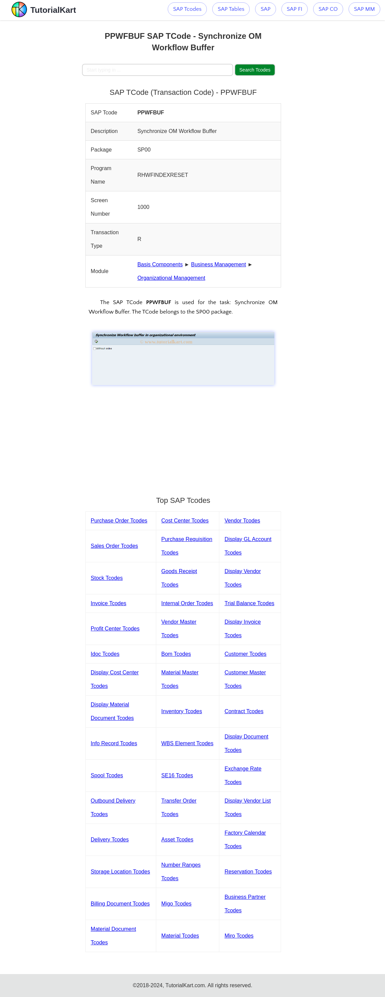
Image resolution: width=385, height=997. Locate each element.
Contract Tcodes (243, 711)
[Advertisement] (41, 121)
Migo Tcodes (176, 904)
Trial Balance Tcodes (249, 603)
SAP (265, 9)
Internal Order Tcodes (187, 603)
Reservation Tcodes (248, 871)
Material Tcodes (180, 936)
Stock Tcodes (107, 578)
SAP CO (328, 9)
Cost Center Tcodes (185, 520)
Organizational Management (171, 278)
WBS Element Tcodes (187, 743)
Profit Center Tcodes (115, 628)
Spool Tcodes (107, 775)
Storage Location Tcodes (120, 871)
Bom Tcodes (176, 654)
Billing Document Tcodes (120, 904)
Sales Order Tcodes (114, 546)
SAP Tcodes (187, 9)
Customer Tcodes (245, 654)
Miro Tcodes (238, 936)
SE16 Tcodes (177, 775)
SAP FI (294, 9)
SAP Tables (231, 9)
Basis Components (160, 264)
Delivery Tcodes (110, 839)
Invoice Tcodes (109, 603)
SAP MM (364, 9)
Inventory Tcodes (181, 711)
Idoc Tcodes (105, 654)
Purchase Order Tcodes (119, 520)
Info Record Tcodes (114, 743)
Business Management (218, 264)
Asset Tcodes (177, 839)
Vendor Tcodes (242, 520)
